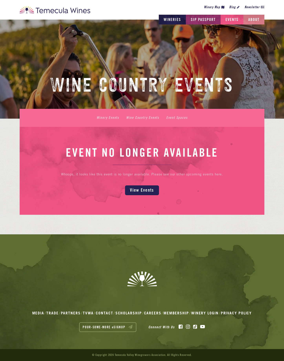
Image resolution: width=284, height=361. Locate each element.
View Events (142, 190)
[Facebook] (181, 327)
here (218, 174)
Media (38, 313)
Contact (104, 313)
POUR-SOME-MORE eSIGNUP (108, 327)
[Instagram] (188, 327)
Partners (71, 313)
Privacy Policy (236, 313)
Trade (52, 313)
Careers (152, 313)
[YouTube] (202, 327)
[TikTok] (195, 327)
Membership (176, 313)
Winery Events (108, 118)
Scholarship (128, 313)
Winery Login (205, 313)
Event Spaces (177, 118)
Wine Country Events (142, 118)
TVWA (88, 313)
